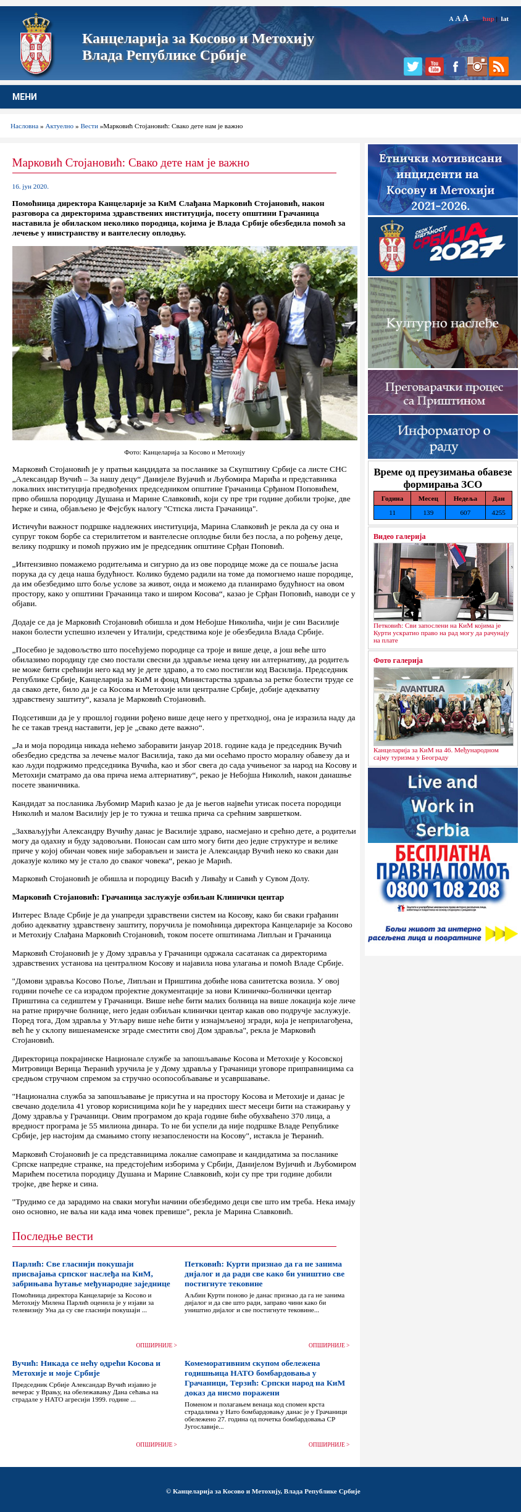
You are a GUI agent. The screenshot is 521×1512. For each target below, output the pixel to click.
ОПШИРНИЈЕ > (156, 1345)
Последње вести (52, 1236)
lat (505, 18)
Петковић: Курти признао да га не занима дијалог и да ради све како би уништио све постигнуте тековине (264, 1273)
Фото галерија (398, 660)
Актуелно (60, 125)
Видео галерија (399, 536)
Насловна (24, 125)
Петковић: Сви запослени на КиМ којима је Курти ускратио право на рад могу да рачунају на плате (441, 633)
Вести (89, 125)
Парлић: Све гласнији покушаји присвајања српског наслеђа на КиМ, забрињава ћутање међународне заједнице (91, 1273)
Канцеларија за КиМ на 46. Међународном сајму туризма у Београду (436, 753)
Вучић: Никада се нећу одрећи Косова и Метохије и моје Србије (86, 1368)
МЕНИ (24, 97)
